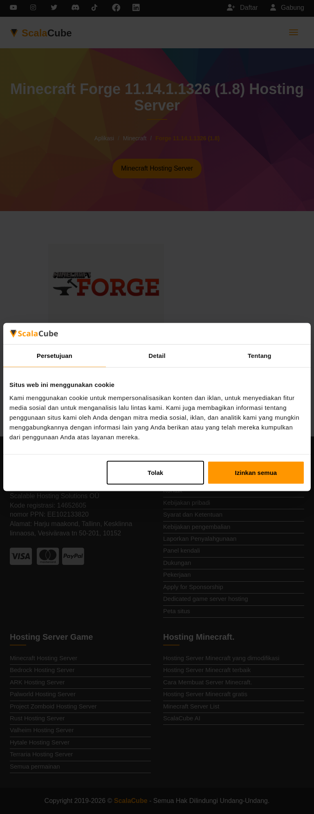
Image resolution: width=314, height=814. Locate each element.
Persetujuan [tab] (54, 355)
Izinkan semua (256, 472)
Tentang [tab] (259, 355)
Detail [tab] (156, 355)
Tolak (155, 472)
